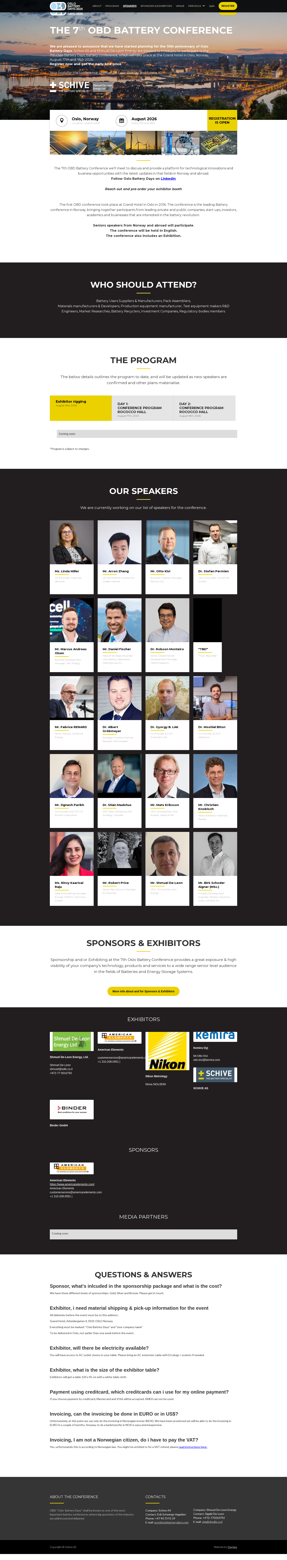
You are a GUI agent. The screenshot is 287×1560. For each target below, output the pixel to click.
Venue (180, 10)
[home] (66, 11)
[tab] (81, 408)
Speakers (130, 10)
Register (227, 10)
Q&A (212, 10)
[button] (196, 10)
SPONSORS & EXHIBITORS (156, 10)
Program (112, 10)
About (96, 10)
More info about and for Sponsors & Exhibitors (143, 991)
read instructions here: (193, 1447)
